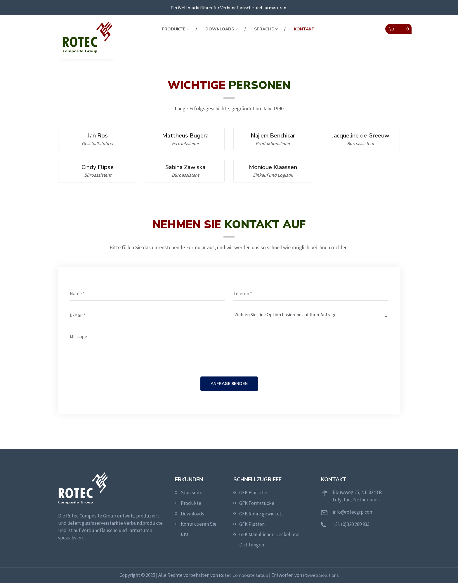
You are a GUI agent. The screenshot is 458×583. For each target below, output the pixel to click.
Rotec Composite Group (243, 575)
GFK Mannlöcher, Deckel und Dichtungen (269, 539)
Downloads (219, 29)
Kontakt (304, 29)
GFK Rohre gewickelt (261, 513)
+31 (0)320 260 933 (351, 524)
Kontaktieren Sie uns (198, 529)
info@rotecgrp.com (353, 512)
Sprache (264, 29)
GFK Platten (252, 524)
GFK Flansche (253, 492)
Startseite (191, 492)
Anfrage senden (229, 383)
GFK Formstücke (256, 503)
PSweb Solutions (321, 575)
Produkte (173, 29)
